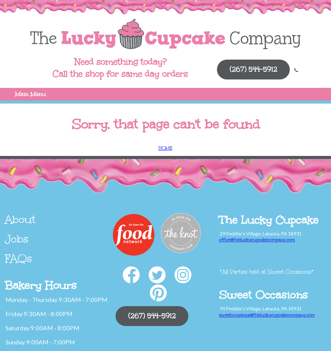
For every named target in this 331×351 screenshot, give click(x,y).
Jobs (17, 239)
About (20, 219)
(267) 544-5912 (253, 69)
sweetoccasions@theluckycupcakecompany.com (267, 315)
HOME (165, 148)
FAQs (18, 258)
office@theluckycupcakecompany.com (257, 240)
